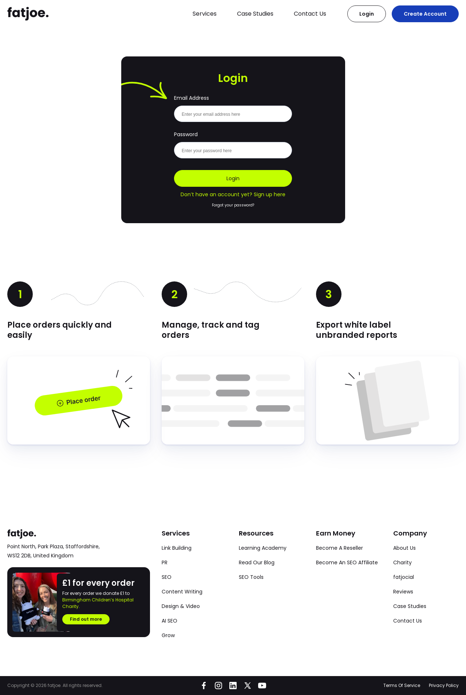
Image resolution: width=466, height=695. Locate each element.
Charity (402, 562)
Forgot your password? (233, 205)
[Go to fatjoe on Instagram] (218, 685)
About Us (404, 548)
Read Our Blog (257, 562)
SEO (166, 577)
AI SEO (169, 620)
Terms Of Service (401, 685)
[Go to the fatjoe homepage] (28, 14)
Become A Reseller (339, 548)
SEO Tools (251, 577)
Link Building (176, 548)
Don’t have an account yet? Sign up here (233, 194)
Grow (168, 635)
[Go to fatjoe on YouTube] (262, 685)
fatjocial (403, 577)
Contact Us (310, 13)
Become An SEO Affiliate (347, 562)
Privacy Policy (444, 685)
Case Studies (255, 13)
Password (186, 134)
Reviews (403, 591)
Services (205, 13)
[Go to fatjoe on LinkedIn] (233, 685)
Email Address (191, 98)
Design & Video (181, 606)
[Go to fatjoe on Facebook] (204, 685)
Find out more (86, 619)
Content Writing (182, 591)
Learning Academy (263, 548)
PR (164, 562)
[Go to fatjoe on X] (247, 685)
